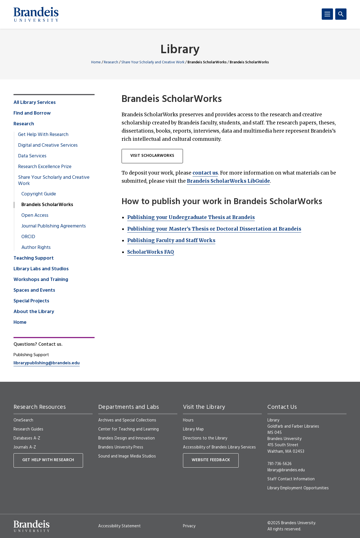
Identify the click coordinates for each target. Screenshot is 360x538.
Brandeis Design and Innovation (126, 438)
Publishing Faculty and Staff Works (171, 240)
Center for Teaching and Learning (128, 429)
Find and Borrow (32, 113)
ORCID (28, 237)
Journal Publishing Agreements (53, 226)
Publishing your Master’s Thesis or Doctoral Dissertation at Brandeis (214, 229)
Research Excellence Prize (44, 167)
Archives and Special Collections (127, 420)
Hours (188, 420)
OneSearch (23, 420)
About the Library (34, 312)
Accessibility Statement (119, 526)
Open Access (34, 216)
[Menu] (327, 14)
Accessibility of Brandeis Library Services (219, 447)
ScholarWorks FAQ (150, 252)
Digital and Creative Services (48, 145)
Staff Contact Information (291, 479)
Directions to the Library (205, 438)
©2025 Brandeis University (291, 523)
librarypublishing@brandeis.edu (47, 363)
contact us (205, 173)
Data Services (32, 156)
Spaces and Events (34, 290)
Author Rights (36, 248)
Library (180, 50)
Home (96, 62)
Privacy (189, 526)
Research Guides (28, 429)
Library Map (193, 429)
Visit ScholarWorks (152, 156)
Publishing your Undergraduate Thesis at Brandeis (191, 217)
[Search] (340, 14)
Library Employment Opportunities (298, 488)
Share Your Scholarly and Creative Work (152, 62)
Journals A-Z (25, 447)
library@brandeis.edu (286, 470)
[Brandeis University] (36, 14)
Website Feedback (211, 460)
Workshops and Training (41, 280)
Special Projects (31, 301)
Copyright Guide (38, 194)
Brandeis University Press (120, 447)
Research (111, 62)
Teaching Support (34, 258)
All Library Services (35, 103)
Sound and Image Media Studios (127, 456)
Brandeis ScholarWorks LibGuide (228, 181)
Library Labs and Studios (41, 269)
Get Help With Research (43, 135)
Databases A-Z (27, 438)
